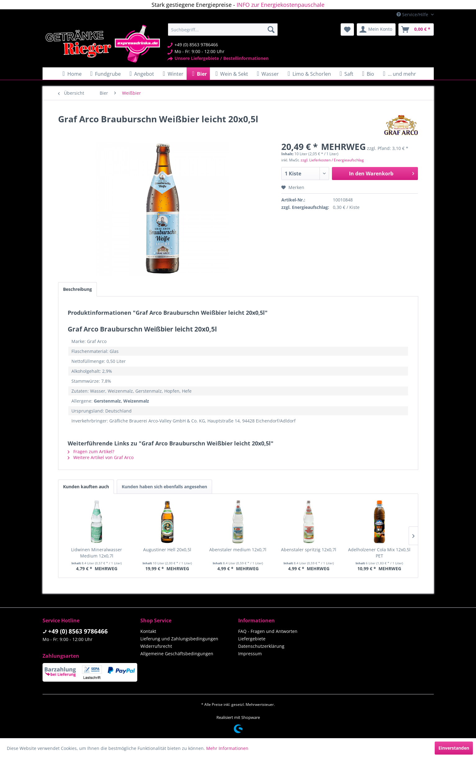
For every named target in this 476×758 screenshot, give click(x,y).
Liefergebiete (251, 639)
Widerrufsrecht (156, 646)
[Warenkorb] (416, 29)
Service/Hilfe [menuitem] (413, 14)
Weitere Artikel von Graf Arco (101, 457)
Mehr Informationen (227, 748)
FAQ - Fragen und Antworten (267, 631)
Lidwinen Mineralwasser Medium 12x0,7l (96, 553)
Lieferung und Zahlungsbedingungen (179, 639)
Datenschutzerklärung (261, 646)
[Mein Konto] (376, 29)
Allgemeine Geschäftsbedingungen (176, 653)
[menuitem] (223, 29)
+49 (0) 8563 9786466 (78, 631)
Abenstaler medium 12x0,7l (237, 550)
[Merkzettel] (347, 29)
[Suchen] (271, 29)
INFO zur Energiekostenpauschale (280, 4)
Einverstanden (453, 748)
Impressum (250, 653)
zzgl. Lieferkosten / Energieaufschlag (332, 160)
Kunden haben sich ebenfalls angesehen (164, 487)
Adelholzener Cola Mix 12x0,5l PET (379, 553)
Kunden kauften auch (86, 487)
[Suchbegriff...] (223, 29)
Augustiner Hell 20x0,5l (167, 550)
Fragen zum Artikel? (91, 451)
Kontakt (148, 631)
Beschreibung (77, 289)
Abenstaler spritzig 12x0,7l (308, 550)
